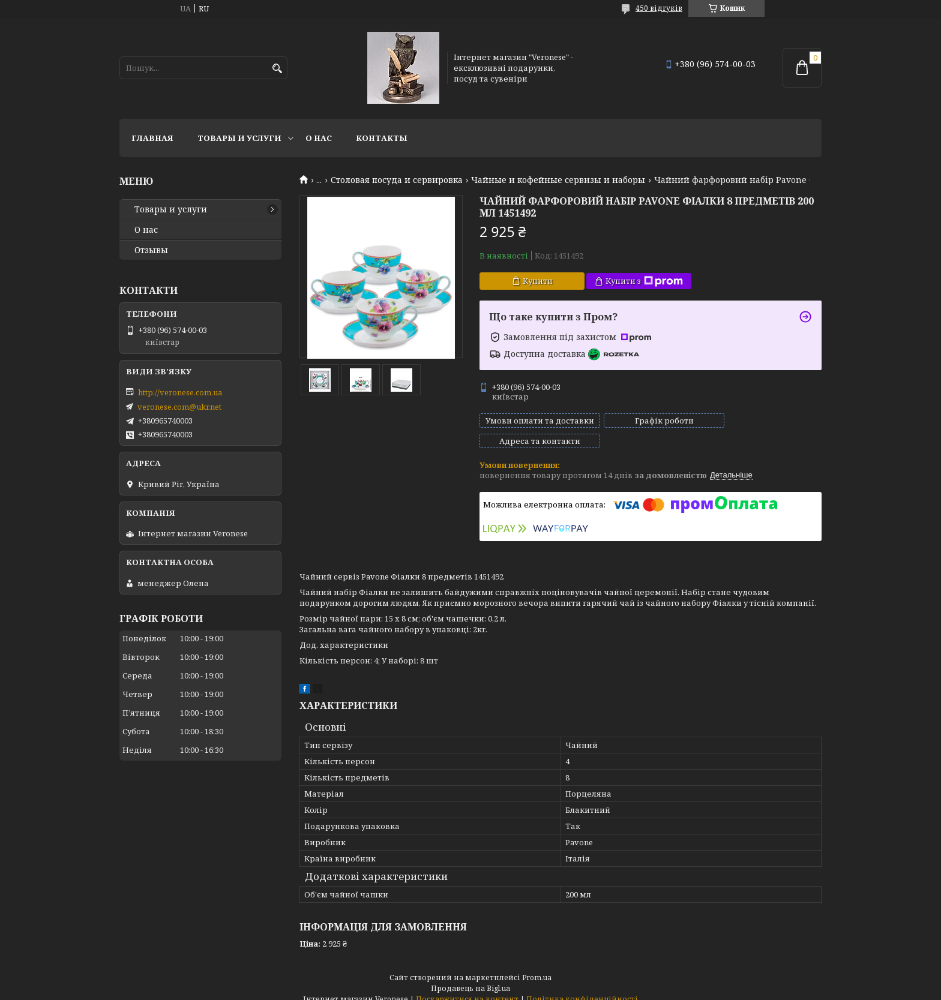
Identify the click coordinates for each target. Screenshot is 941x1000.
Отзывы (151, 250)
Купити (538, 280)
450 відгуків (659, 8)
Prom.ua (537, 967)
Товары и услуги (239, 138)
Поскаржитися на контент (467, 988)
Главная (152, 138)
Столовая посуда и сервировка (397, 180)
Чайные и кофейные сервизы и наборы (558, 180)
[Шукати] (276, 68)
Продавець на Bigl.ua (470, 977)
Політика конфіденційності (582, 988)
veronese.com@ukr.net (179, 407)
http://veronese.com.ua (180, 392)
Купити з (644, 281)
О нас (318, 138)
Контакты (381, 138)
